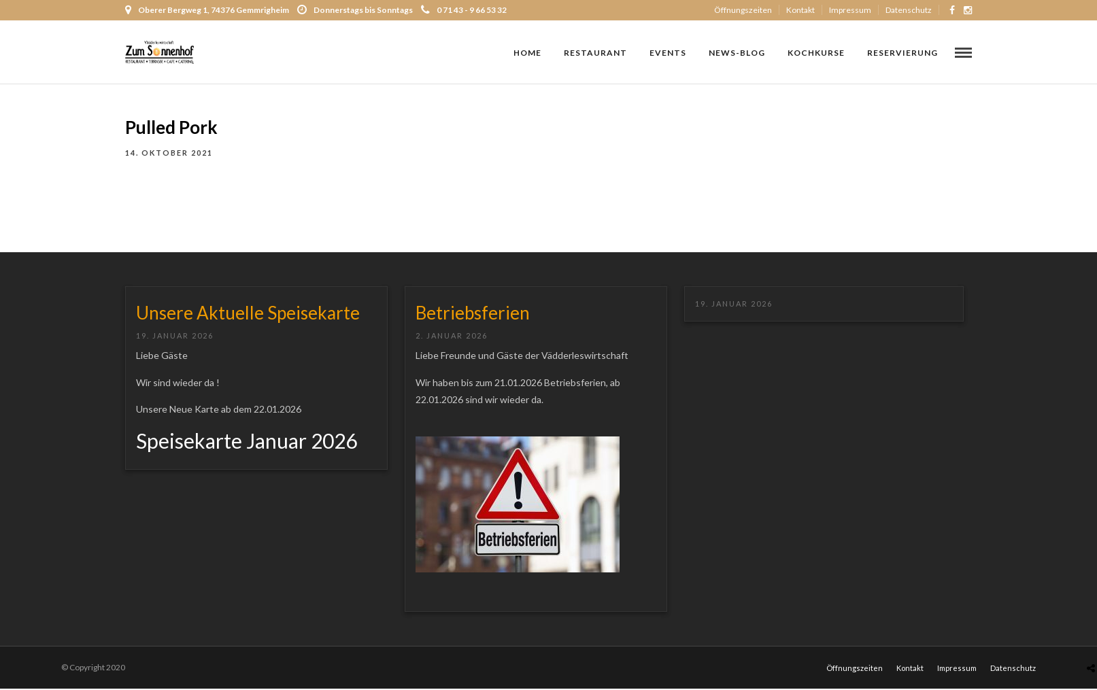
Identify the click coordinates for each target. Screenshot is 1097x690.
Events (667, 53)
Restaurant (595, 53)
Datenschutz (908, 10)
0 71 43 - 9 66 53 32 (464, 10)
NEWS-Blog (737, 53)
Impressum (850, 10)
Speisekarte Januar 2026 (246, 442)
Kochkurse (816, 53)
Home (527, 53)
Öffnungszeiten (743, 10)
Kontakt (800, 10)
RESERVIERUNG (902, 53)
